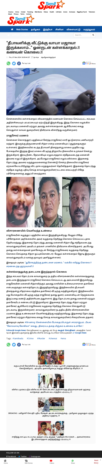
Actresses (72, 12)
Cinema (10, 12)
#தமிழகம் (45, 57)
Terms (22, 14)
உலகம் (44, 35)
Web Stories (38, 12)
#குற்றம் (52, 57)
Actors (65, 12)
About (10, 14)
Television (92, 12)
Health (52, 12)
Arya (37, 57)
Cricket (23, 12)
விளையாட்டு (73, 29)
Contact (28, 14)
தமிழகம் (35, 29)
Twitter (22, 457)
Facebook (11, 457)
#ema (63, 338)
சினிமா (59, 29)
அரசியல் (15, 35)
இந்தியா (47, 29)
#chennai (52, 338)
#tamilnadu (18, 338)
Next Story (96, 461)
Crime (17, 12)
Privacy (16, 14)
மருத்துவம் (89, 29)
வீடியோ (53, 35)
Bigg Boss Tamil (82, 12)
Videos (46, 12)
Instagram (34, 457)
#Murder (41, 338)
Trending (30, 12)
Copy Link (27, 63)
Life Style (58, 12)
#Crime (30, 338)
